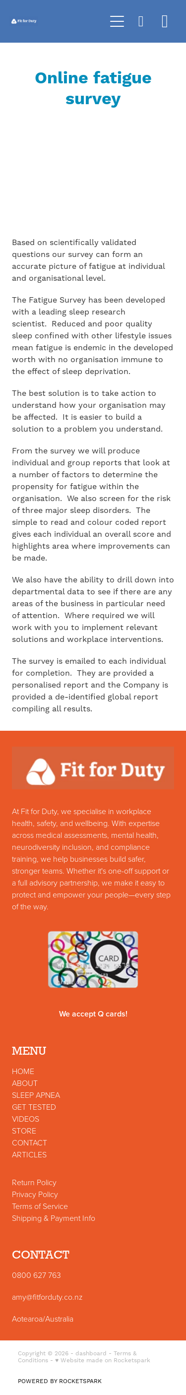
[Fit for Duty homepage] (57, 21)
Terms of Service (40, 1206)
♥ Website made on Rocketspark (102, 1360)
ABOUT (25, 1083)
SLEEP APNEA (36, 1094)
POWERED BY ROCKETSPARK (60, 1381)
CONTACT (29, 1142)
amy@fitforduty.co (42, 1296)
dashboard (91, 1353)
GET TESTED (34, 1106)
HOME (23, 1071)
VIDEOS (25, 1118)
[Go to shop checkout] (165, 21)
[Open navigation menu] (117, 21)
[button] (141, 21)
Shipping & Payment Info (53, 1217)
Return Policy (34, 1182)
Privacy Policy (35, 1194)
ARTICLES (29, 1154)
